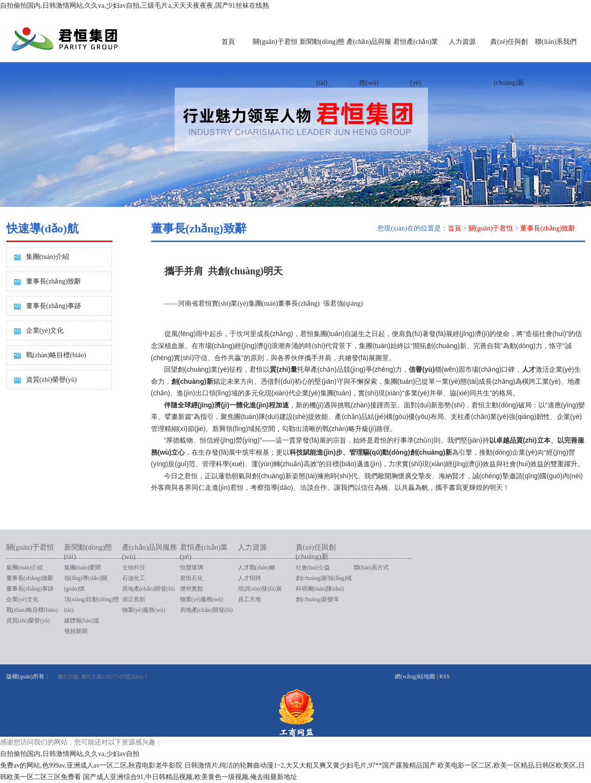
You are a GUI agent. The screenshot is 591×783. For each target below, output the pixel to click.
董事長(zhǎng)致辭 (54, 281)
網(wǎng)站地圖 (415, 676)
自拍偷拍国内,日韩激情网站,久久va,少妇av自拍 (69, 753)
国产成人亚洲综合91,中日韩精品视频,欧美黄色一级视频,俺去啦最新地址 (190, 777)
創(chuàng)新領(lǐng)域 (324, 578)
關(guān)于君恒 (275, 41)
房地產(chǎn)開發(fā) (148, 588)
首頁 (228, 41)
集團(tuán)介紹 (47, 256)
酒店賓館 (133, 599)
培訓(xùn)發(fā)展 (260, 588)
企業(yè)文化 (45, 330)
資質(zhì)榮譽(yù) (51, 379)
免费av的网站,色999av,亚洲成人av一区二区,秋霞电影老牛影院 (91, 765)
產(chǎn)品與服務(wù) (369, 62)
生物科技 (133, 567)
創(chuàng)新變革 (318, 599)
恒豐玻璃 (191, 567)
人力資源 (462, 41)
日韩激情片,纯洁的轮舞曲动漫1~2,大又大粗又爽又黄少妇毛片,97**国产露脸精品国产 (310, 765)
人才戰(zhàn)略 (257, 567)
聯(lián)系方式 (371, 567)
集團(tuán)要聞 (82, 567)
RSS (444, 676)
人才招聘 (249, 578)
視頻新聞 (75, 631)
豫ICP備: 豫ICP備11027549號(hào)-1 (102, 676)
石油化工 (133, 578)
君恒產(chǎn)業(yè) (416, 62)
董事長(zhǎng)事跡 (54, 306)
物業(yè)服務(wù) (143, 610)
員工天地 (249, 599)
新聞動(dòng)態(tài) (322, 62)
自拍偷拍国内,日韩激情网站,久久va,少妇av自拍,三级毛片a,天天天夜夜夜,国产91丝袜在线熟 (134, 5)
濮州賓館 (191, 588)
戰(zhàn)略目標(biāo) (56, 355)
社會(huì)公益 (313, 567)
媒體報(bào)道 (81, 620)
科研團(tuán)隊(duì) (320, 588)
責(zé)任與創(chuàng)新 (509, 62)
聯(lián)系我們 (556, 41)
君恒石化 (191, 578)
